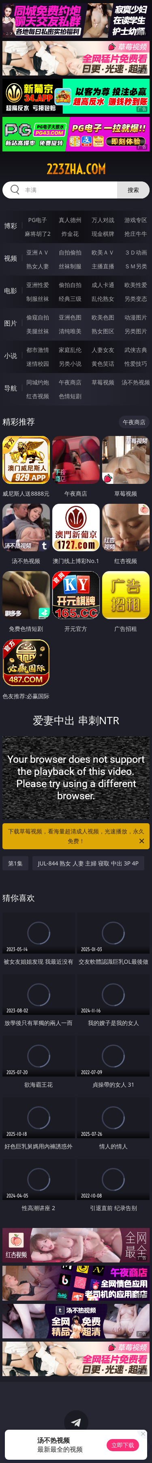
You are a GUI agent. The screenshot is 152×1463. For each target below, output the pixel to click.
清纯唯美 (70, 331)
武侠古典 (135, 350)
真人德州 (70, 220)
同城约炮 (37, 382)
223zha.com (76, 169)
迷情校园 (37, 363)
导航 (10, 388)
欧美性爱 (135, 285)
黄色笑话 (103, 363)
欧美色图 (103, 317)
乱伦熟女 (103, 298)
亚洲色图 (70, 317)
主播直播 (103, 266)
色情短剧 (70, 396)
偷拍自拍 (70, 285)
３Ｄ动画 (135, 252)
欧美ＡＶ (103, 252)
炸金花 (70, 233)
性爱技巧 (135, 363)
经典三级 (70, 298)
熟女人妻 (37, 266)
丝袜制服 (70, 266)
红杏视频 (37, 396)
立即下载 (122, 1445)
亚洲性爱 (37, 285)
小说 (10, 355)
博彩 (10, 225)
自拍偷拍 (70, 252)
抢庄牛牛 (135, 233)
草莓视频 (103, 382)
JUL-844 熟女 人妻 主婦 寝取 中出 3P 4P (88, 863)
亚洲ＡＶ (37, 252)
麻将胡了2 (38, 233)
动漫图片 (135, 317)
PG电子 (37, 220)
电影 (10, 290)
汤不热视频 (136, 382)
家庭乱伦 (70, 350)
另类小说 (70, 363)
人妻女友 (103, 350)
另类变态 (135, 298)
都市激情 (37, 350)
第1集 (15, 863)
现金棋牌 (103, 233)
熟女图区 (103, 331)
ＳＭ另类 (135, 266)
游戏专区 (135, 220)
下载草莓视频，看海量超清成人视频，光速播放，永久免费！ (77, 836)
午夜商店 (70, 382)
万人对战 (103, 220)
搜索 (133, 190)
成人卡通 (103, 285)
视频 (10, 258)
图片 (10, 323)
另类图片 (135, 331)
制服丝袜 (37, 298)
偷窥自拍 (37, 317)
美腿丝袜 (37, 331)
